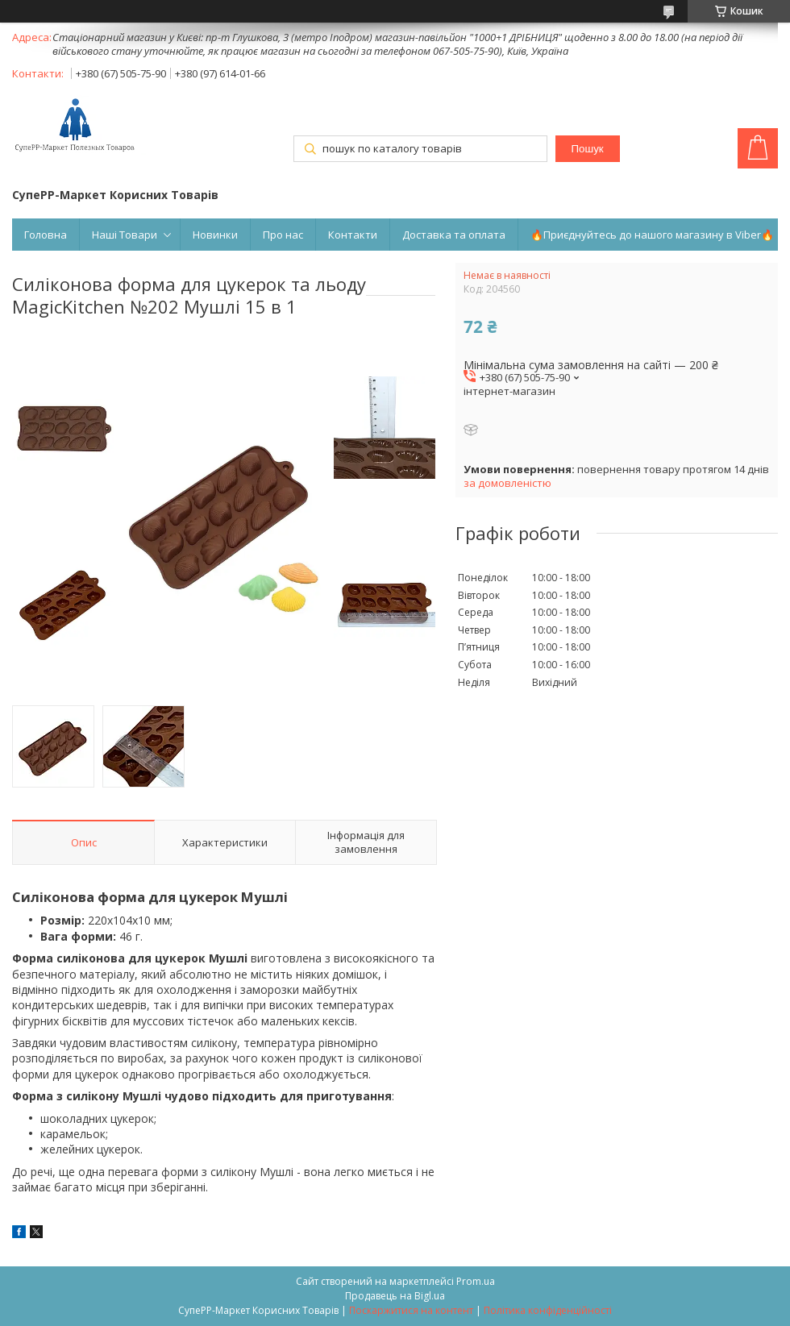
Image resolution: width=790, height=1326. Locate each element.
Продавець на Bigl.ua (395, 1296)
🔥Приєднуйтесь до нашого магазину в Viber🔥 (652, 234)
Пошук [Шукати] (587, 149)
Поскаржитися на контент (411, 1310)
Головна (45, 234)
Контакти (352, 234)
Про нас (283, 234)
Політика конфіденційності (548, 1310)
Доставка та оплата (453, 234)
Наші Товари (124, 234)
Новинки (215, 234)
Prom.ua (475, 1281)
